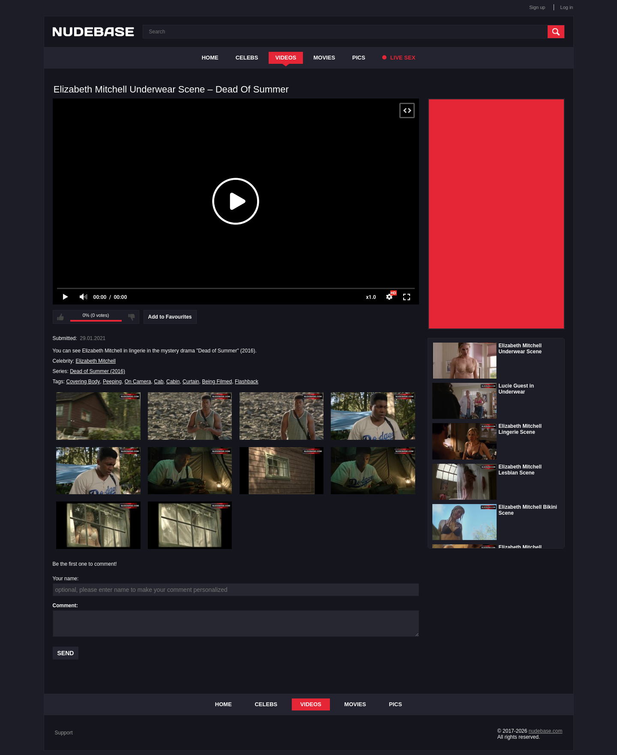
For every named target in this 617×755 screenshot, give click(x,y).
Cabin (173, 382)
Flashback (246, 382)
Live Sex (398, 57)
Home (210, 57)
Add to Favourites (170, 317)
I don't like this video (131, 316)
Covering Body (83, 382)
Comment (64, 606)
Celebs (247, 57)
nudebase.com (546, 731)
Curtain (191, 382)
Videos (285, 57)
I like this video (60, 316)
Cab (158, 382)
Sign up (537, 7)
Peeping (112, 382)
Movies (324, 57)
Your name (65, 579)
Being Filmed (217, 382)
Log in (566, 7)
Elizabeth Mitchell (96, 361)
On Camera (138, 382)
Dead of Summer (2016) (97, 371)
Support (64, 733)
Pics (358, 57)
